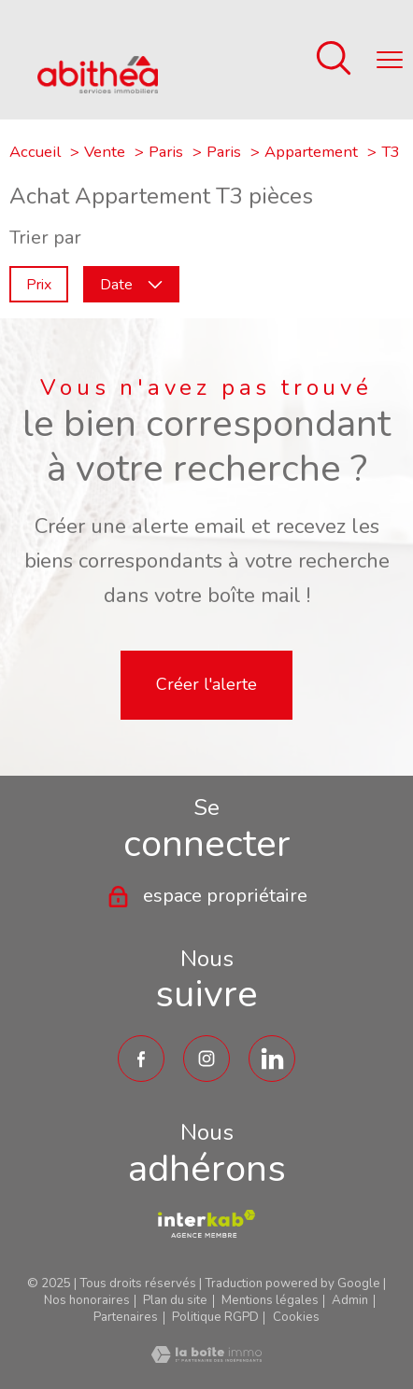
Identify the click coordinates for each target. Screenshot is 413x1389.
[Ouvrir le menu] (389, 59)
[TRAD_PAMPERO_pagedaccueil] (97, 87)
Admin (350, 1300)
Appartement (311, 151)
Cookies (296, 1318)
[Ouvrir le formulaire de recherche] (333, 60)
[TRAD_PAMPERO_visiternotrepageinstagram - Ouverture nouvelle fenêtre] (206, 1058)
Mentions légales (270, 1300)
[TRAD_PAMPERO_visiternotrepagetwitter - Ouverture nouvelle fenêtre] (272, 1058)
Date (131, 284)
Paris (166, 151)
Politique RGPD (215, 1317)
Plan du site (175, 1300)
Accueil (35, 151)
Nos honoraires (87, 1300)
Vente (104, 151)
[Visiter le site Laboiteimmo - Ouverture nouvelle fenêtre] (206, 1356)
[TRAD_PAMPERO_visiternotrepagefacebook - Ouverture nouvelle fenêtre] (141, 1058)
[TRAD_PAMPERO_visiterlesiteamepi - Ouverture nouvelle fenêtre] (206, 1224)
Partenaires (125, 1317)
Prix (38, 284)
